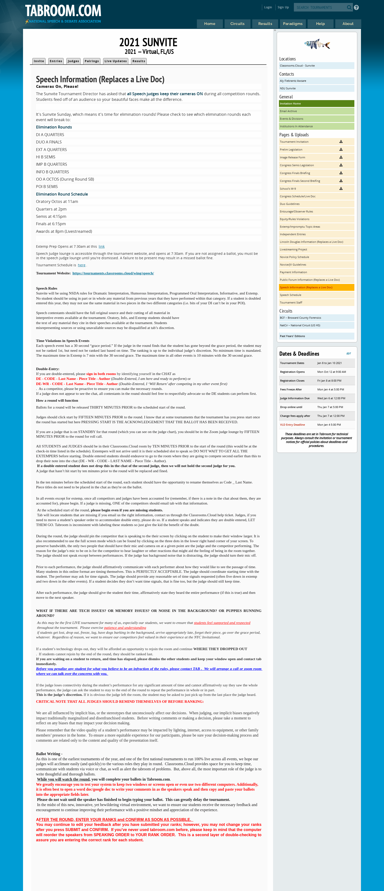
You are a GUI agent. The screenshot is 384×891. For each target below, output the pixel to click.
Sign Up (283, 7)
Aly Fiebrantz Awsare (293, 80)
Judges (73, 61)
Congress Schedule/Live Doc (297, 196)
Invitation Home (290, 103)
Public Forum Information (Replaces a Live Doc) (310, 279)
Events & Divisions (291, 118)
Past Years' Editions (292, 336)
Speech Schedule (290, 295)
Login (268, 7)
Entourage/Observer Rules (296, 211)
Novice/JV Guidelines (293, 264)
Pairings (92, 61)
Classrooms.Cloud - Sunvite (297, 65)
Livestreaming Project (293, 249)
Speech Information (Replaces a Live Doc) (306, 287)
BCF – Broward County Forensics (300, 317)
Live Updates (116, 61)
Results (138, 61)
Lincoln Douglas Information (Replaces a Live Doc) (311, 242)
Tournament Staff (291, 302)
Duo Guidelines (290, 204)
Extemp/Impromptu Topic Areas (300, 226)
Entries (56, 61)
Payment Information (293, 272)
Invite (39, 61)
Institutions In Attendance (296, 126)
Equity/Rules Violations (294, 219)
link (102, 246)
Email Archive (288, 111)
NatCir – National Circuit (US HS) (300, 325)
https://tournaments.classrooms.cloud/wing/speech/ (113, 273)
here (81, 265)
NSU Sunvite (288, 88)
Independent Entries (293, 234)
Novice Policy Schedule (294, 257)
